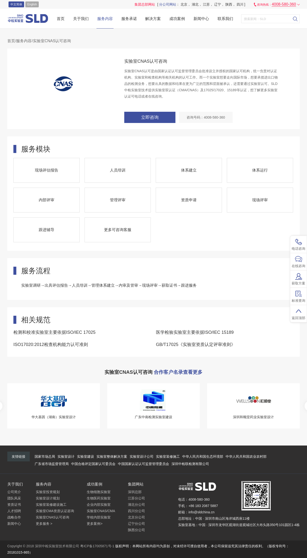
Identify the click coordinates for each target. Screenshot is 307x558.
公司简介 (14, 492)
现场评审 (260, 200)
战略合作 (14, 517)
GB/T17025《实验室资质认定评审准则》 (195, 344)
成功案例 (177, 19)
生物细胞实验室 (99, 492)
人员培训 (117, 170)
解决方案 (153, 19)
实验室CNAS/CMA (101, 511)
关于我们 (81, 19)
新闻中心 (201, 19)
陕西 (228, 4)
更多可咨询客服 (117, 230)
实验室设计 (66, 456)
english (32, 4)
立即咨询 (150, 117)
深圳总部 (135, 492)
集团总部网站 (144, 4)
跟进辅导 (46, 230)
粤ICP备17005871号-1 (97, 546)
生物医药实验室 (99, 498)
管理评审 (117, 200)
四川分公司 (136, 511)
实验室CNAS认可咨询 (52, 517)
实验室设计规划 (48, 498)
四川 (240, 4)
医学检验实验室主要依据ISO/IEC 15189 (195, 332)
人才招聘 (14, 511)
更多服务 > (44, 524)
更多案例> (94, 524)
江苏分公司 (136, 498)
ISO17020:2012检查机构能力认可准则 (50, 344)
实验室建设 (85, 456)
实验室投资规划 (48, 492)
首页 (61, 19)
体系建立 (189, 170)
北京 (184, 4)
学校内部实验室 (99, 517)
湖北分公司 (136, 505)
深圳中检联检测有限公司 (190, 464)
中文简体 (16, 4)
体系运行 (260, 170)
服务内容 (105, 19)
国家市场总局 (45, 456)
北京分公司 (136, 517)
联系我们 (225, 19)
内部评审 (46, 200)
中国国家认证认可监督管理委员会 (143, 464)
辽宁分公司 (136, 524)
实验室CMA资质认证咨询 (55, 511)
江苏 (206, 4)
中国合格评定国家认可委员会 (93, 464)
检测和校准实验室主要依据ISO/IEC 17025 (54, 332)
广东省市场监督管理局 (52, 464)
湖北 (195, 4)
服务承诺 (129, 19)
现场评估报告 (46, 170)
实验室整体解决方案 (111, 456)
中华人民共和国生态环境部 (202, 456)
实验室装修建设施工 (51, 505)
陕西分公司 (136, 530)
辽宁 (217, 4)
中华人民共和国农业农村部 (246, 456)
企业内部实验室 (99, 505)
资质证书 (14, 505)
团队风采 (14, 498)
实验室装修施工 (168, 456)
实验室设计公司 (142, 456)
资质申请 (189, 200)
